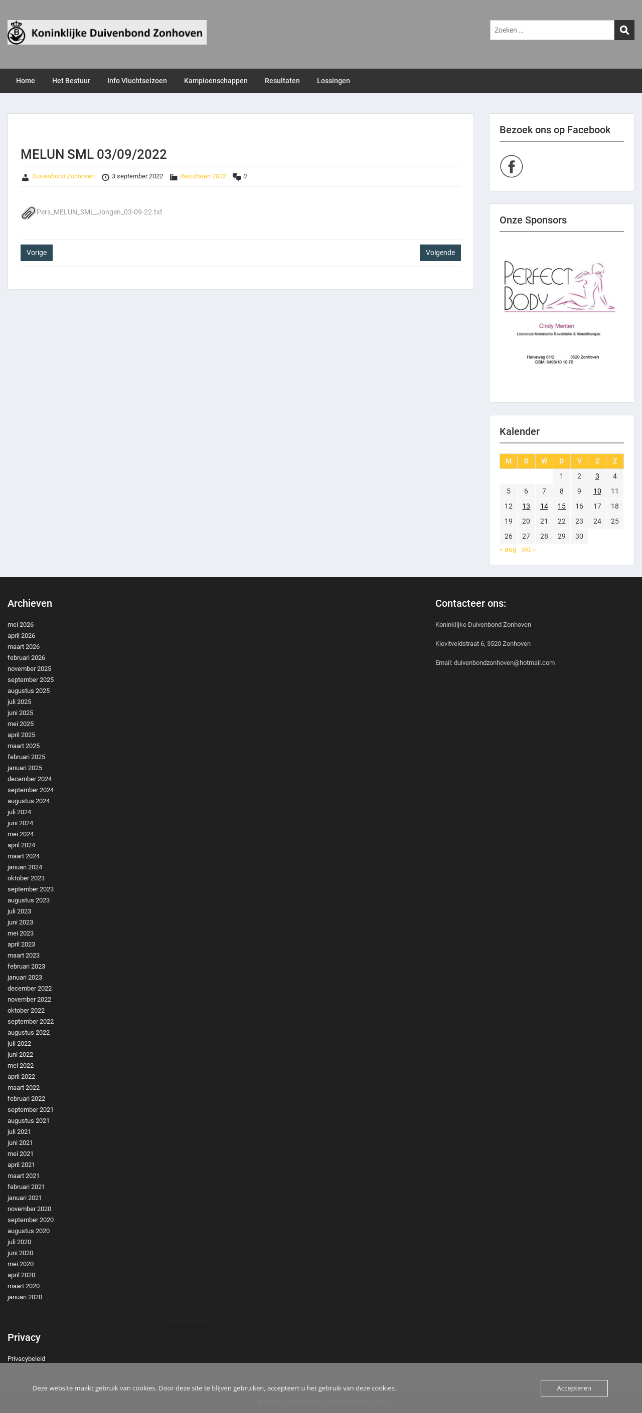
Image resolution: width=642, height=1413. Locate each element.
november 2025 (29, 668)
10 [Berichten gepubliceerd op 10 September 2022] (597, 491)
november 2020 (29, 1209)
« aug (508, 549)
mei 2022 (21, 1065)
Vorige (37, 253)
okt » (528, 549)
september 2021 (31, 1109)
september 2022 (31, 1021)
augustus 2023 (29, 900)
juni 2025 (20, 713)
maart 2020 (24, 1286)
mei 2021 (21, 1153)
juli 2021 (19, 1131)
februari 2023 (26, 966)
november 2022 (29, 999)
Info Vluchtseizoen (137, 81)
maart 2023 (24, 955)
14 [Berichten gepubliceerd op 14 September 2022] (544, 506)
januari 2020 (25, 1297)
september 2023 (31, 889)
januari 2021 (25, 1198)
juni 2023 (20, 922)
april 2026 (21, 635)
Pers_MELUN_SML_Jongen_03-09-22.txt (92, 212)
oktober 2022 (26, 1010)
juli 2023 (19, 911)
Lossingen (333, 81)
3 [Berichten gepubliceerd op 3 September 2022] (597, 476)
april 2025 (21, 735)
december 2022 (30, 988)
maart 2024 (24, 856)
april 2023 (21, 944)
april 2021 (21, 1164)
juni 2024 (20, 823)
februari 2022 (26, 1098)
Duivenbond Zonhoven (63, 176)
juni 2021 (20, 1142)
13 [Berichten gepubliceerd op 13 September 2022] (526, 506)
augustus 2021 (29, 1120)
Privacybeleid (26, 1358)
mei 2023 (21, 933)
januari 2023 (25, 977)
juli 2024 (19, 812)
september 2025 (31, 679)
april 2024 (21, 845)
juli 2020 (19, 1242)
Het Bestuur (71, 81)
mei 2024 (21, 834)
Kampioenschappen (216, 81)
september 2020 (31, 1220)
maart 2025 (24, 746)
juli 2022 (19, 1043)
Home (25, 81)
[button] (562, 317)
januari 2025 (25, 768)
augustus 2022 (29, 1032)
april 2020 (21, 1275)
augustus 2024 (29, 801)
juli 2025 (19, 701)
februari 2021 (26, 1187)
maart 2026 (24, 646)
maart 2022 (24, 1087)
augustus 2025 (29, 690)
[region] (562, 317)
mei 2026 (21, 624)
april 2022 (21, 1076)
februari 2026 (26, 657)
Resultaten (282, 81)
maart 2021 (24, 1176)
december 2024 (30, 779)
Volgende (440, 253)
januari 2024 (25, 867)
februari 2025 (26, 757)
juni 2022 (20, 1054)
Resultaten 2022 (203, 176)
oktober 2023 (26, 878)
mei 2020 (21, 1264)
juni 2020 (20, 1253)
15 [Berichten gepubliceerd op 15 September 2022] (562, 506)
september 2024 (31, 790)
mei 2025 (21, 724)
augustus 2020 (29, 1231)
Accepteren (574, 1387)
